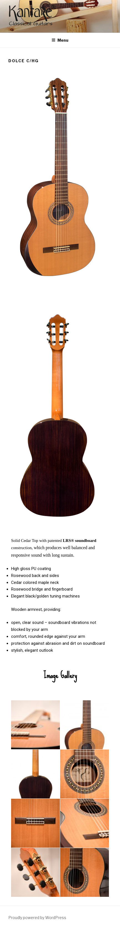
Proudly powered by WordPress (37, 917)
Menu (60, 40)
